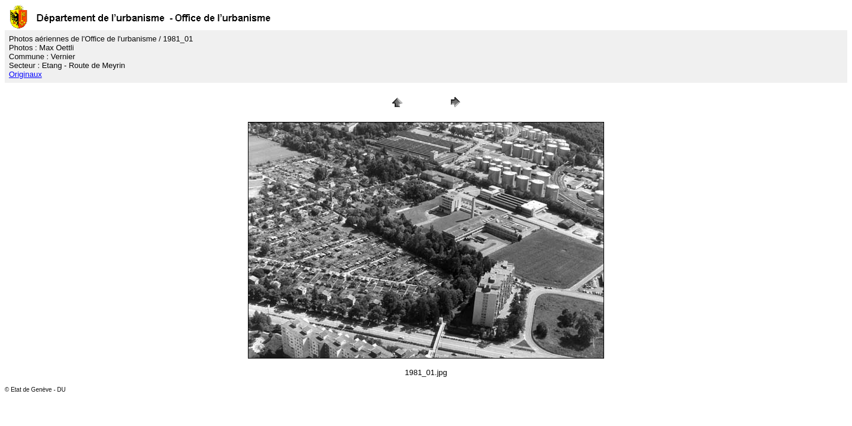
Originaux (25, 74)
